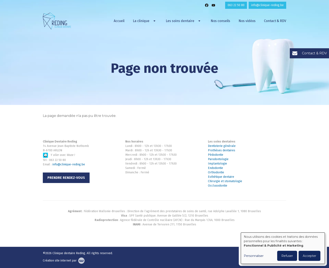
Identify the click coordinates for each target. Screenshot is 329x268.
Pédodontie (215, 155)
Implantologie (217, 163)
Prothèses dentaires (221, 150)
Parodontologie (218, 159)
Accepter (309, 256)
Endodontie (215, 168)
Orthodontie (216, 172)
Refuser (287, 256)
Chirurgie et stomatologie (225, 181)
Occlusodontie (217, 185)
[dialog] (283, 248)
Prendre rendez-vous (66, 178)
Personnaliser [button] (254, 256)
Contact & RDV (275, 21)
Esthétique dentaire (221, 177)
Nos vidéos (247, 21)
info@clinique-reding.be (68, 164)
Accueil (119, 21)
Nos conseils (220, 21)
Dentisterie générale (222, 146)
